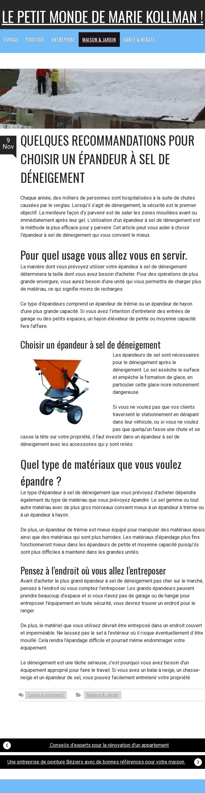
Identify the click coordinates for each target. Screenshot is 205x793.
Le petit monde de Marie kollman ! (102, 16)
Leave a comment (45, 695)
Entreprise (63, 39)
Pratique (35, 39)
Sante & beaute (139, 39)
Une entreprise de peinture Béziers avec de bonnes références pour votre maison (104, 761)
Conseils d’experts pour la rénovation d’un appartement (86, 744)
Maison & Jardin (99, 39)
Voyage (11, 39)
